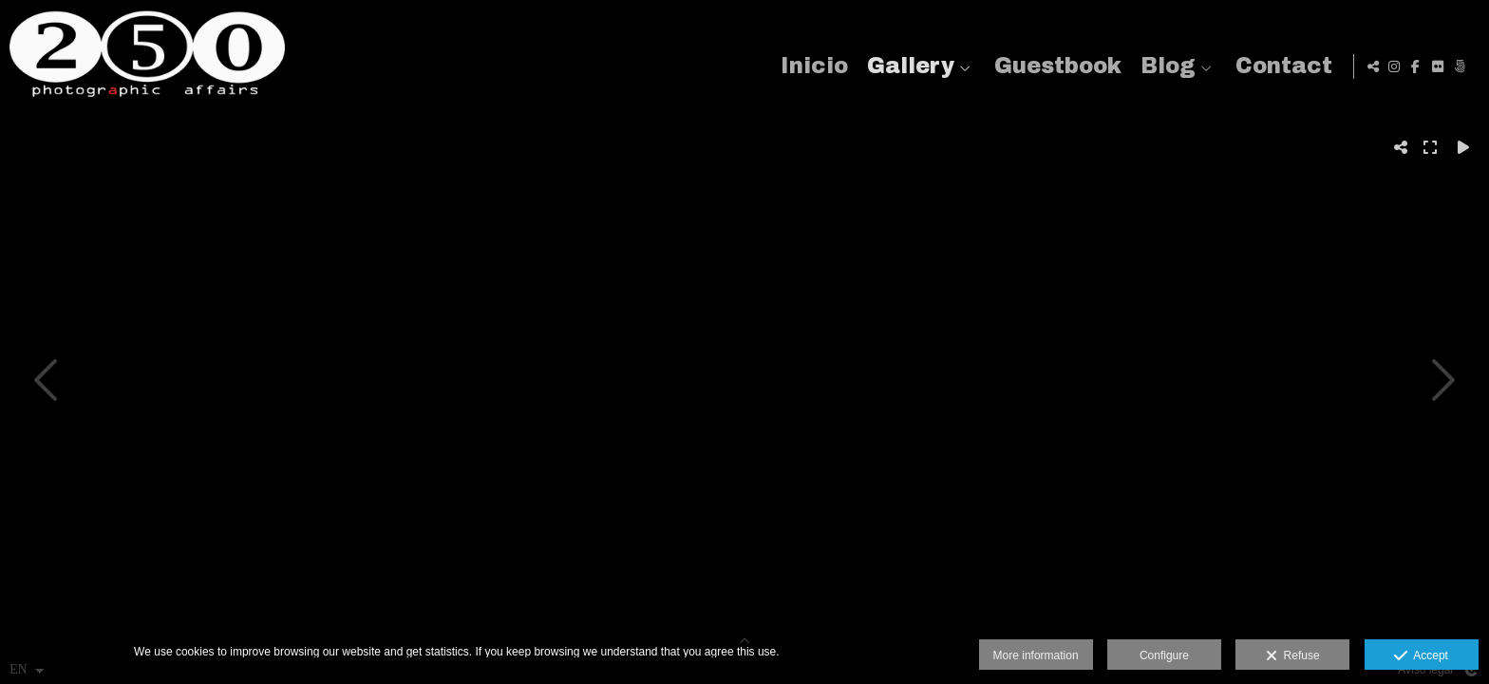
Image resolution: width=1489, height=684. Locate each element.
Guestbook (1055, 66)
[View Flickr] (1437, 66)
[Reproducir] (1463, 147)
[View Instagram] (1394, 66)
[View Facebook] (1415, 66)
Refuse (1293, 656)
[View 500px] (1459, 66)
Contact (1281, 66)
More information (1036, 655)
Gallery (908, 66)
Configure (1164, 655)
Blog (1165, 66)
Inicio (811, 66)
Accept (1421, 656)
